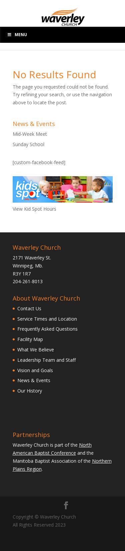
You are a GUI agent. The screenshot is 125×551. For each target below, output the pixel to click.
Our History (29, 391)
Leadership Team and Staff (46, 360)
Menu (17, 34)
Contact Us (29, 308)
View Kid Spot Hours (34, 209)
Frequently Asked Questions (47, 329)
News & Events (33, 380)
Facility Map (30, 339)
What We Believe (35, 349)
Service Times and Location (47, 319)
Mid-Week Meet (30, 134)
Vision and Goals (35, 370)
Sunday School (28, 144)
